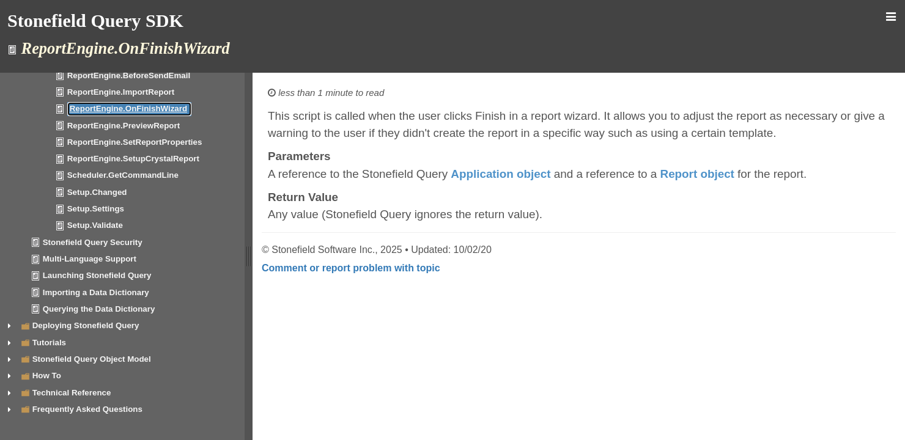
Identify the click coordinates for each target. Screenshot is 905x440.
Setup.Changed (97, 192)
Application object (500, 173)
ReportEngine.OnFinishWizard (128, 108)
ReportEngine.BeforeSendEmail (128, 75)
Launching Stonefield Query (97, 275)
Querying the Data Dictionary (99, 309)
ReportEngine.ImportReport (121, 92)
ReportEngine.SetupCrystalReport (133, 158)
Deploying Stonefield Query (85, 325)
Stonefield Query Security (92, 242)
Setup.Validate (95, 225)
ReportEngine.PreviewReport (123, 125)
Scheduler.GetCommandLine (123, 175)
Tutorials (49, 342)
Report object (697, 173)
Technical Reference (71, 392)
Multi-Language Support (89, 258)
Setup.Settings (95, 208)
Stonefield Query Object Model (91, 359)
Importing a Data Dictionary (96, 292)
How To (46, 375)
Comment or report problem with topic (351, 268)
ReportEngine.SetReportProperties (134, 142)
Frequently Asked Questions (87, 409)
